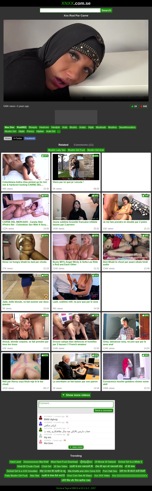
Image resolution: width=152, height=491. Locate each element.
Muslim (73, 127)
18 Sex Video (60, 466)
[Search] (70, 10)
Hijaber (40, 131)
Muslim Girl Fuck (76, 150)
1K (134, 106)
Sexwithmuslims (127, 127)
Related (63, 144)
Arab (64, 127)
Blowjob (33, 127)
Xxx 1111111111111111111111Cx (129, 475)
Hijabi (21, 131)
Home (59, 488)
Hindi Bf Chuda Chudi (28, 466)
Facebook (30, 138)
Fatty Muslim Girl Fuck (16, 475)
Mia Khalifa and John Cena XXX (84, 471)
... (58, 131)
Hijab (90, 127)
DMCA (75, 488)
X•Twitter (17, 138)
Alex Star (34, 475)
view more (76, 447)
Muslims (112, 127)
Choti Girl (46, 466)
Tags (67, 488)
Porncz (30, 131)
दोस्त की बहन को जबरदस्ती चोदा (109, 466)
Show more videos (76, 395)
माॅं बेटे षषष (130, 466)
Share (8, 138)
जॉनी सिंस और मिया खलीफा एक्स (76, 480)
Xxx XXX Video (102, 475)
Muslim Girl (10, 131)
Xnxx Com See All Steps (79, 475)
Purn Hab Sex (110, 471)
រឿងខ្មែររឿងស (86, 462)
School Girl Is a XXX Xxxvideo (22, 471)
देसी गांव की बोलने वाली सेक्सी (132, 471)
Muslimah (101, 127)
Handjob (55, 127)
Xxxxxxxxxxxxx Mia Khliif (36, 462)
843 (143, 106)
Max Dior (9, 127)
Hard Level (15, 462)
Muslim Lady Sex (56, 150)
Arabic (82, 127)
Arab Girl (50, 131)
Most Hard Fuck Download (64, 462)
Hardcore (44, 127)
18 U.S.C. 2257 (88, 488)
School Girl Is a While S (130, 462)
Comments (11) (83, 144)
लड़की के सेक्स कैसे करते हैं (53, 475)
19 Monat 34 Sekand (105, 462)
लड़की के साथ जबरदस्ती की (81, 466)
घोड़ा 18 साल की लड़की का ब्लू (52, 471)
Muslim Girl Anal (95, 150)
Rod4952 (21, 127)
